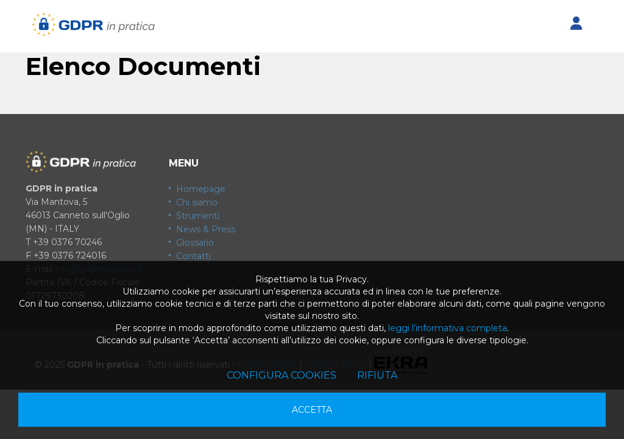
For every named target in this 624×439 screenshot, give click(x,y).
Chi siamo (197, 202)
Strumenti (197, 215)
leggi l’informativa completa (447, 328)
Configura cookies (281, 375)
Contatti (193, 256)
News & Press (205, 229)
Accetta (312, 409)
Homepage (200, 189)
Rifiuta (377, 375)
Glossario (195, 242)
